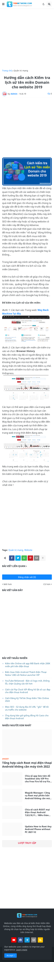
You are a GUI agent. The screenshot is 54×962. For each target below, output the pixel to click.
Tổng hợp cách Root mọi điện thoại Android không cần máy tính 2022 (27, 764)
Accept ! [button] (10, 955)
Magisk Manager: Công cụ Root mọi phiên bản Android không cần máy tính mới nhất (38, 795)
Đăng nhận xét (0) (27, 577)
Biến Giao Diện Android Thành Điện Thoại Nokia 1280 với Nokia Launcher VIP (26, 673)
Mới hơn (8, 584)
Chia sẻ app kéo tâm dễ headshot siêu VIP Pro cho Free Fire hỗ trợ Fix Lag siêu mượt (37, 779)
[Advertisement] (27, 39)
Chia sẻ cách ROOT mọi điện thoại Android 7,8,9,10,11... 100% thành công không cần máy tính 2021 (37, 812)
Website (28, 550)
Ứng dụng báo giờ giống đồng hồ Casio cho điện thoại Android (27, 717)
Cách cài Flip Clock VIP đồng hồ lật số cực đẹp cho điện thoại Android (27, 691)
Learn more (21, 949)
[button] (3, 4)
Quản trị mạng (21, 71)
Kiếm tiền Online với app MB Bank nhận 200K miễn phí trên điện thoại (27, 665)
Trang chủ (7, 71)
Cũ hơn (46, 584)
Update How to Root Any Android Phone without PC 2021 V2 (38, 829)
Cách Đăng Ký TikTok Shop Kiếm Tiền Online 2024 (27, 699)
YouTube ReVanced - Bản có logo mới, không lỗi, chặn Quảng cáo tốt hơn (27, 682)
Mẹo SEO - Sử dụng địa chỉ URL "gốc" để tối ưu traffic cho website (27, 708)
